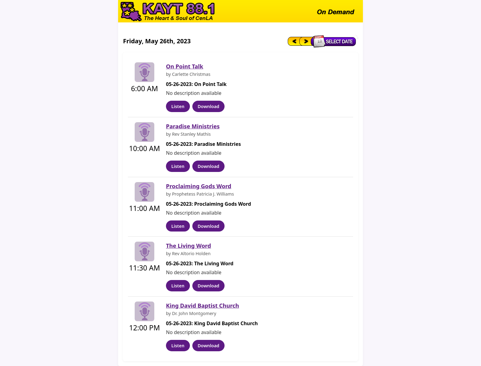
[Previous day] (293, 41)
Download (208, 106)
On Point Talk (184, 66)
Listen (177, 106)
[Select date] (335, 41)
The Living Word (188, 245)
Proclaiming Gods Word (198, 186)
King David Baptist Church (202, 305)
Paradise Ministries (193, 126)
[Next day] (305, 41)
